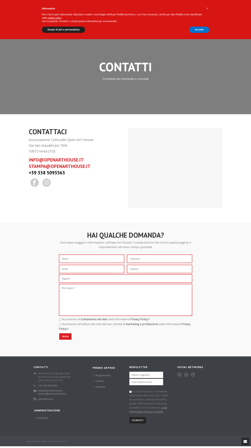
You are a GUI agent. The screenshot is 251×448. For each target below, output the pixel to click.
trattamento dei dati (94, 324)
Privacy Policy (139, 324)
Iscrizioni (99, 392)
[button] (207, 8)
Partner (98, 386)
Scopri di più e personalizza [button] (63, 29)
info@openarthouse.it (56, 160)
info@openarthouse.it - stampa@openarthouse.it (52, 397)
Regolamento (102, 380)
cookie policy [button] (54, 18)
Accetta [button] (199, 29)
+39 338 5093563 (47, 173)
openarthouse (46, 404)
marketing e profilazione (142, 329)
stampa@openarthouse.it (59, 166)
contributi (41, 423)
